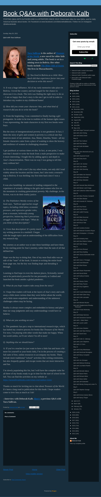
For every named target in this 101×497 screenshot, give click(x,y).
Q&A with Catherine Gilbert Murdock (84, 190)
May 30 (75, 149)
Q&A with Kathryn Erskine (81, 276)
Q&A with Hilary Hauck (80, 220)
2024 (74, 99)
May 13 (75, 336)
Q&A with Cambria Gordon (81, 228)
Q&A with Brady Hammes (81, 315)
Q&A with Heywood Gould (81, 156)
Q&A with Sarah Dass (79, 333)
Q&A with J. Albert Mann (80, 320)
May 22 (75, 236)
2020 (74, 412)
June (75, 125)
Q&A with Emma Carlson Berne (82, 395)
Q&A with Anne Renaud (80, 249)
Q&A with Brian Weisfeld (80, 180)
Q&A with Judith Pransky (80, 212)
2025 (74, 96)
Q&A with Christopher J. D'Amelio (83, 233)
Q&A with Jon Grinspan (80, 360)
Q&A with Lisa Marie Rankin (81, 365)
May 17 (75, 289)
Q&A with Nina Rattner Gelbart (82, 241)
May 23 (75, 225)
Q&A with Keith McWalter (81, 146)
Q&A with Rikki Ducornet (80, 217)
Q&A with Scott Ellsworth (80, 262)
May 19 (75, 268)
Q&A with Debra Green (80, 135)
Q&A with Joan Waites (80, 166)
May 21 (75, 246)
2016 (74, 423)
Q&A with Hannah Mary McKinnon (83, 185)
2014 (74, 428)
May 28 (75, 172)
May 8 (75, 392)
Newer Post (8, 470)
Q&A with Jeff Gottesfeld (80, 381)
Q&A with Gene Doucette (81, 177)
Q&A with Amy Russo (79, 206)
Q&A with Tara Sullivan (80, 141)
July (75, 122)
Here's (37, 398)
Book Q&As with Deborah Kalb (46, 13)
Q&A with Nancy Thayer (80, 397)
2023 (74, 101)
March (76, 403)
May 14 (75, 325)
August (76, 120)
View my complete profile (77, 443)
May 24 (75, 214)
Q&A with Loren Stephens (81, 341)
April (75, 401)
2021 (74, 107)
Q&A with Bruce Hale (79, 222)
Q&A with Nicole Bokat (80, 273)
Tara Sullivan (33, 53)
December (77, 109)
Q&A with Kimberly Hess (80, 238)
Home (34, 470)
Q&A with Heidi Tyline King (81, 294)
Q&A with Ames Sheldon (80, 328)
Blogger (54, 491)
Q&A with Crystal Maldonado (82, 292)
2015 (74, 425)
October (76, 114)
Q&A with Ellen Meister (80, 198)
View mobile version (34, 474)
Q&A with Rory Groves (80, 209)
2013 (74, 431)
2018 (74, 417)
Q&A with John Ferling (80, 133)
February (77, 406)
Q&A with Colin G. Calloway (81, 339)
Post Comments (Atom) (19, 479)
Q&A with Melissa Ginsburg (81, 363)
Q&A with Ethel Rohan (80, 265)
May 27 (75, 182)
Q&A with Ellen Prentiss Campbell (83, 196)
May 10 (75, 368)
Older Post (60, 470)
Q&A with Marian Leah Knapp (82, 188)
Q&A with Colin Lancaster (81, 297)
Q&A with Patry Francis (80, 284)
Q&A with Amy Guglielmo (81, 286)
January (76, 409)
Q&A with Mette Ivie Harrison (82, 174)
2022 (74, 104)
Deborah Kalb (76, 441)
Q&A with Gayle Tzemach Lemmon (84, 130)
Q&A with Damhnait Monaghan (82, 352)
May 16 (75, 300)
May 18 (75, 278)
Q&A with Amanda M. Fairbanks (83, 201)
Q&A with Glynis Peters (80, 373)
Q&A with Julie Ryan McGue (81, 331)
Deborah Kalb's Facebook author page (83, 75)
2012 (74, 433)
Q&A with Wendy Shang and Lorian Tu (85, 384)
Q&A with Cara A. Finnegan (81, 260)
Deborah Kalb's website (79, 73)
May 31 (75, 138)
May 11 (75, 357)
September (77, 117)
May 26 (75, 193)
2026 (74, 93)
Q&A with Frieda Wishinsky (81, 309)
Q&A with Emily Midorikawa (81, 349)
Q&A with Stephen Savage (81, 389)
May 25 (75, 204)
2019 (74, 415)
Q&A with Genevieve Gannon (82, 317)
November (77, 112)
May (75, 128)
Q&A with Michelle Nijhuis (81, 371)
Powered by (83, 58)
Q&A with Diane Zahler (80, 379)
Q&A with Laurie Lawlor (80, 323)
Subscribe (83, 52)
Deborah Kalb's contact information (82, 70)
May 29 (75, 161)
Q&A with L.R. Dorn (79, 344)
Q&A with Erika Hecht (79, 158)
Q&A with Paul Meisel (79, 143)
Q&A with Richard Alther (80, 376)
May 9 (75, 387)
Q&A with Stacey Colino (80, 281)
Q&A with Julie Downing (80, 169)
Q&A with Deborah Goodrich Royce (84, 230)
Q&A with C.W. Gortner (80, 164)
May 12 (75, 347)
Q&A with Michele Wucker (81, 302)
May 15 (75, 312)
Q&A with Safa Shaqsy (80, 244)
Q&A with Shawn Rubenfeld (81, 270)
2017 (74, 420)
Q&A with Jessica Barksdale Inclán (83, 254)
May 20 (75, 257)
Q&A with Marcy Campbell (81, 355)
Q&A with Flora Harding (80, 252)
